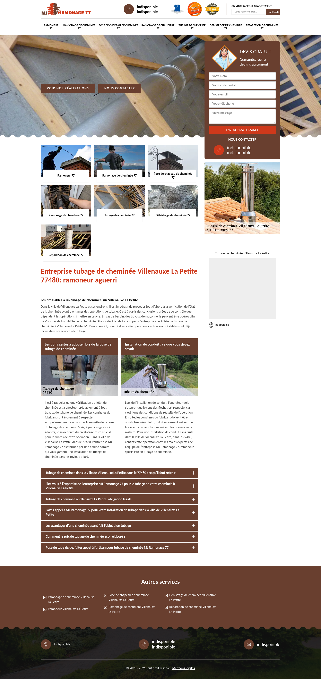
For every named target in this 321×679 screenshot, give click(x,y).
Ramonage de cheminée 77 (79, 27)
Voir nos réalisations (68, 88)
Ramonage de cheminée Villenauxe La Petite (71, 599)
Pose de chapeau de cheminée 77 (118, 27)
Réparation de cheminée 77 (262, 27)
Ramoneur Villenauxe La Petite (68, 609)
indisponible (147, 6)
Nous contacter (119, 88)
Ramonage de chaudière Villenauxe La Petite (132, 609)
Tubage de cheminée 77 (192, 27)
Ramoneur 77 (51, 27)
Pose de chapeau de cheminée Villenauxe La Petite (129, 597)
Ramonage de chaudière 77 (157, 27)
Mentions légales (183, 668)
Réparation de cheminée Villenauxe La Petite (192, 609)
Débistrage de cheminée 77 (226, 27)
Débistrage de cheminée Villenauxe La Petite (192, 597)
